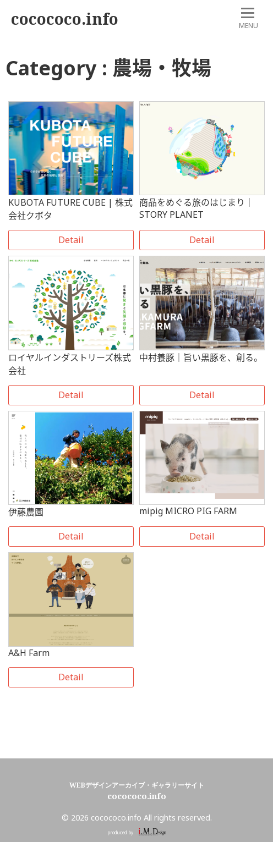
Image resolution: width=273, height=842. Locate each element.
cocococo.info (64, 18)
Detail (71, 240)
